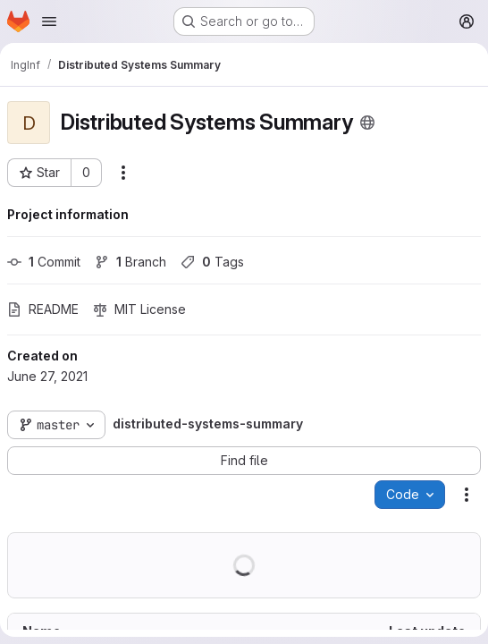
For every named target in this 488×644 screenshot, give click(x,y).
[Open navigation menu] (49, 21)
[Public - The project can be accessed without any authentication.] (367, 122)
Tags (212, 261)
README (43, 309)
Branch (130, 261)
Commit (43, 261)
